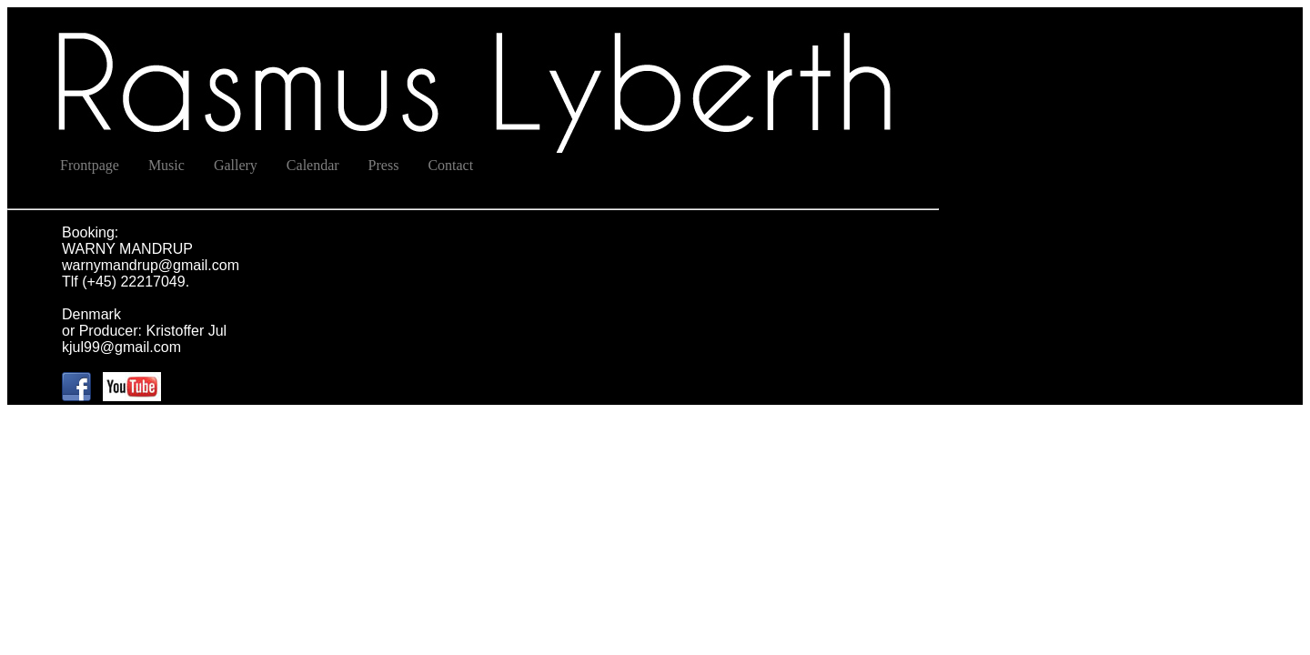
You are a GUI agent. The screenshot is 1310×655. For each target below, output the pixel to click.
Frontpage (89, 165)
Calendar (313, 165)
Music (166, 165)
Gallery (235, 165)
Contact (450, 165)
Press (383, 165)
